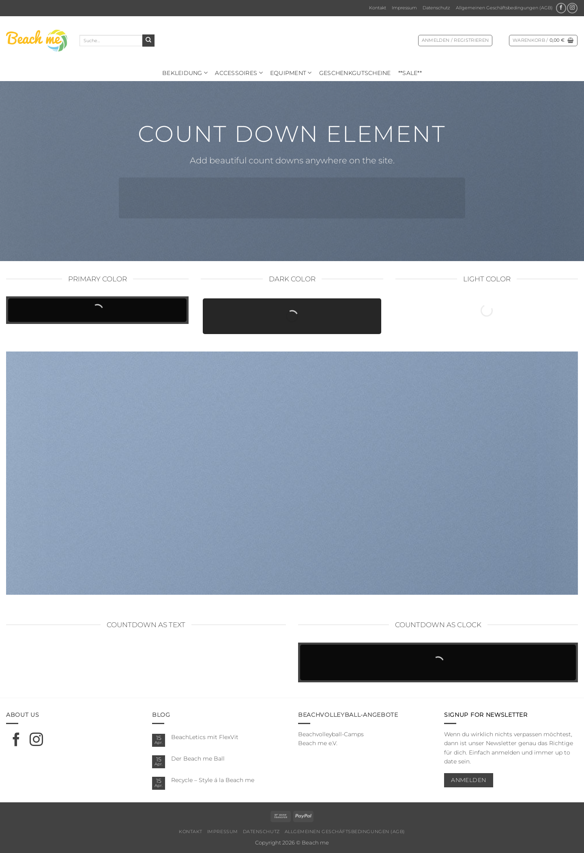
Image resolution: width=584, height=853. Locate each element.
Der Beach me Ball (198, 758)
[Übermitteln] (148, 40)
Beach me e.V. (317, 743)
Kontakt (377, 8)
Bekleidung (185, 73)
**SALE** (410, 73)
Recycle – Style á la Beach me (212, 780)
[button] (455, 40)
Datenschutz (436, 8)
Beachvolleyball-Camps (331, 734)
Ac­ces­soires (239, 73)
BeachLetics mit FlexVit (204, 737)
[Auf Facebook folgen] (561, 8)
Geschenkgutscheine (355, 73)
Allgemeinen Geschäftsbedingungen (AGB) (504, 8)
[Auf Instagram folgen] (572, 8)
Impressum (404, 8)
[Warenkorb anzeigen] (543, 40)
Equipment (291, 73)
